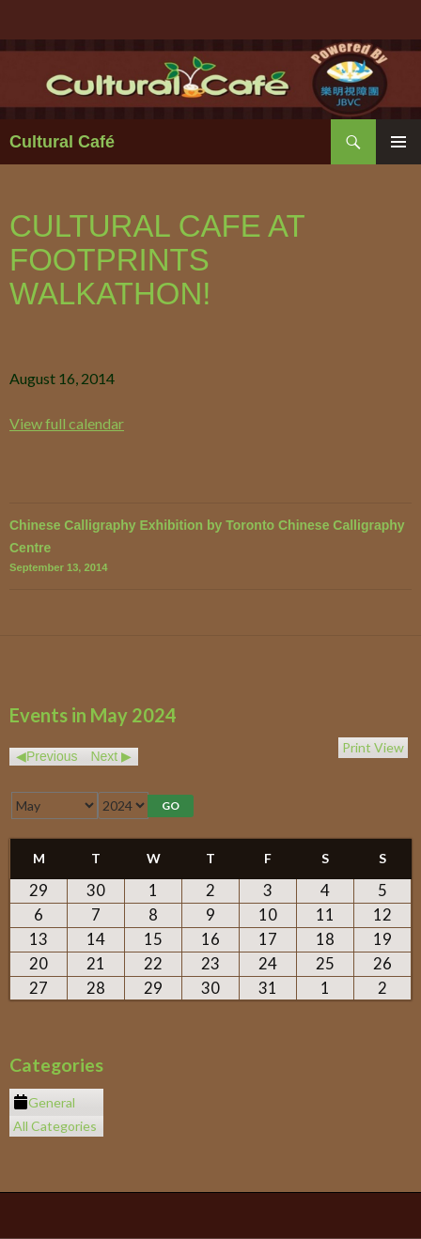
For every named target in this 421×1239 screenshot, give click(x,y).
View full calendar (66, 423)
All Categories (55, 1126)
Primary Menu (398, 141)
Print (373, 747)
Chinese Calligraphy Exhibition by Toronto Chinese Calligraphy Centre (210, 547)
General (44, 1102)
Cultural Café (62, 141)
